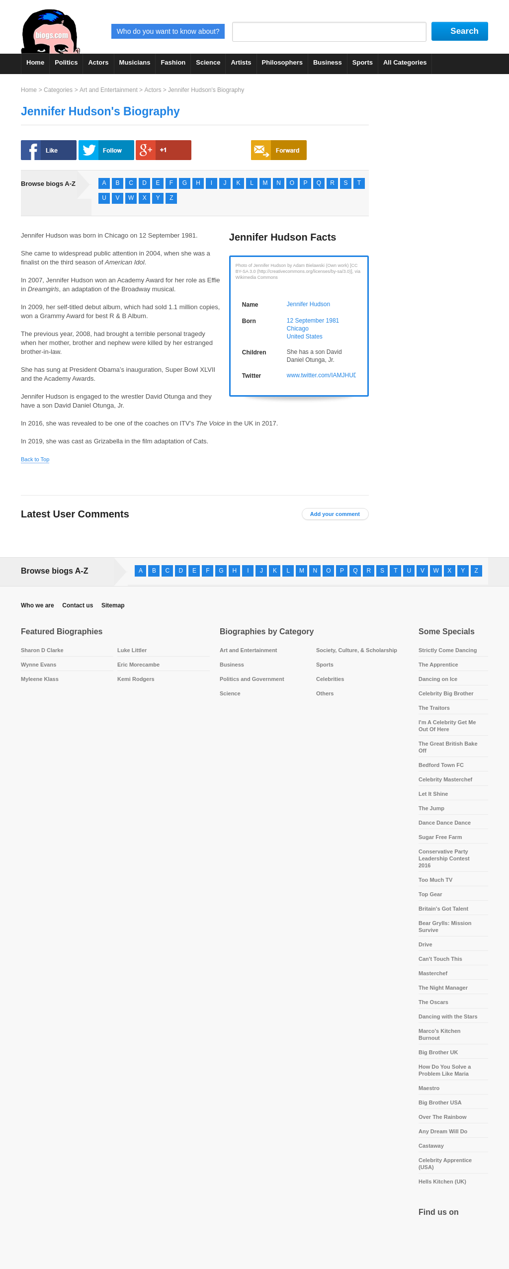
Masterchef (433, 973)
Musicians (135, 62)
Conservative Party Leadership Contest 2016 (444, 858)
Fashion (173, 62)
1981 (332, 320)
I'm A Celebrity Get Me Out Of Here (447, 725)
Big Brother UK (438, 1052)
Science (208, 62)
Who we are (37, 605)
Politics (66, 62)
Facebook (428, 1237)
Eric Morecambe (138, 665)
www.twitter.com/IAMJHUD (322, 375)
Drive (425, 944)
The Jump (431, 808)
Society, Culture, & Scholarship (356, 650)
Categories (58, 89)
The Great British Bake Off (448, 747)
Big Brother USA (440, 1102)
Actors (98, 62)
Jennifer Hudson (308, 304)
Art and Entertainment (109, 89)
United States (305, 336)
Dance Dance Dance (445, 823)
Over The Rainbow (443, 1117)
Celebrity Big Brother (446, 693)
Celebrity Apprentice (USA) (445, 1163)
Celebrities (330, 679)
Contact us (77, 605)
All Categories (404, 62)
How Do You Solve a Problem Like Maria (445, 1070)
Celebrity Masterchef (445, 779)
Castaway (431, 1146)
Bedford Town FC (441, 765)
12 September (305, 320)
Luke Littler (132, 650)
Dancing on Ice (438, 679)
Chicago (298, 328)
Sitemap (113, 605)
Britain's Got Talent (443, 909)
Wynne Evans (38, 665)
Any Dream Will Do (443, 1131)
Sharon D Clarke (42, 650)
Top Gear (430, 894)
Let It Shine (433, 794)
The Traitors (434, 708)
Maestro (429, 1088)
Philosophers (282, 62)
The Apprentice (438, 665)
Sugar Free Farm (440, 837)
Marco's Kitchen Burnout (440, 1034)
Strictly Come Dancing (448, 650)
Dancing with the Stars (448, 1016)
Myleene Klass (40, 679)
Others (325, 693)
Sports (362, 62)
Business (327, 62)
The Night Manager (443, 988)
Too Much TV (435, 880)
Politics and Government (252, 679)
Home (35, 62)
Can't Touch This (440, 959)
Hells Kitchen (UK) (442, 1181)
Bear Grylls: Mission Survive (445, 926)
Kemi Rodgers (136, 679)
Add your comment (335, 514)
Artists (241, 62)
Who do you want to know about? (168, 31)
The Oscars (433, 1002)
